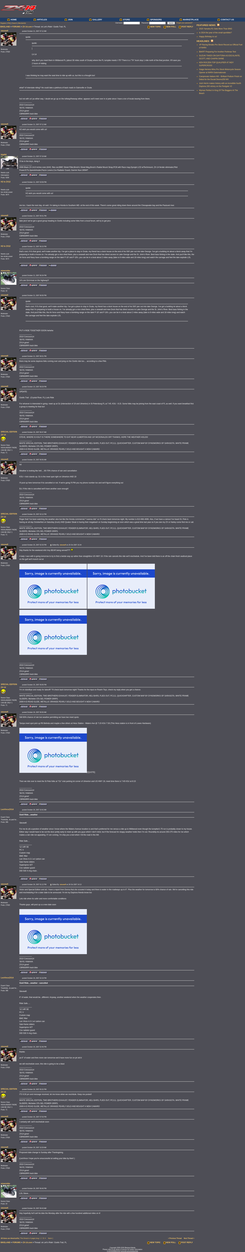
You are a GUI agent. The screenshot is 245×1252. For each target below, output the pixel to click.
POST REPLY (186, 27)
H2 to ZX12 (5, 182)
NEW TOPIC (154, 27)
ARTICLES (40, 19)
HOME (12, 19)
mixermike (5, 271)
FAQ (9, 23)
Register (3, 23)
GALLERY (95, 19)
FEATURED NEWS (206, 25)
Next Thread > (189, 1238)
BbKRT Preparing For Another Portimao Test (217, 52)
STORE (125, 19)
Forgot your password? (184, 23)
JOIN (69, 19)
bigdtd (4, 154)
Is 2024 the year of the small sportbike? (215, 33)
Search (14, 23)
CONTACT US (226, 19)
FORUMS (16, 27)
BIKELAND (5, 27)
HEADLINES (203, 41)
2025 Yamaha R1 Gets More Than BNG (215, 29)
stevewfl (4, 31)
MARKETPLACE (189, 19)
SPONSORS (154, 19)
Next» (50, 1238)
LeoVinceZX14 (7, 809)
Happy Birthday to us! (208, 36)
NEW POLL (170, 27)
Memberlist (22, 23)
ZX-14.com (27, 27)
